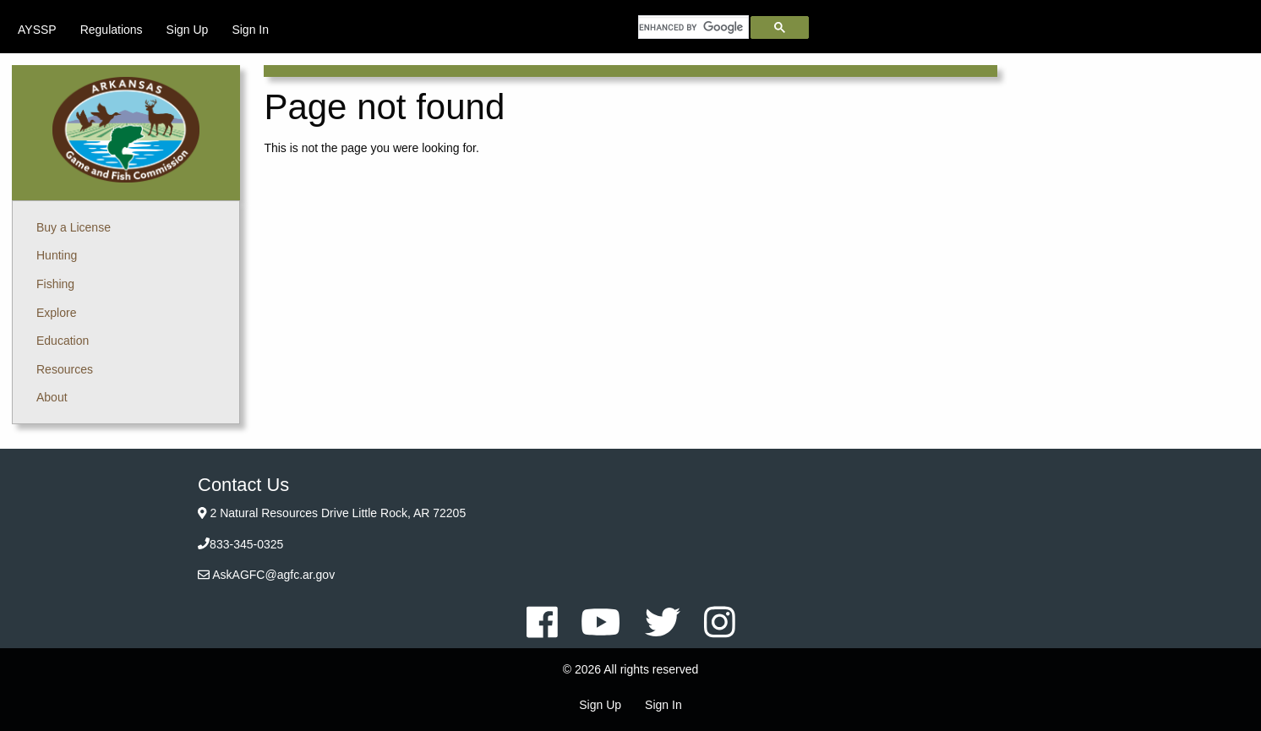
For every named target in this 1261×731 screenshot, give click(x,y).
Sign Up (187, 29)
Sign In (250, 29)
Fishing (55, 284)
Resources (64, 369)
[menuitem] (37, 29)
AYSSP (37, 29)
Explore (56, 312)
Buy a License (73, 227)
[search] (693, 27)
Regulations (111, 29)
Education (62, 340)
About (52, 397)
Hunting (56, 255)
